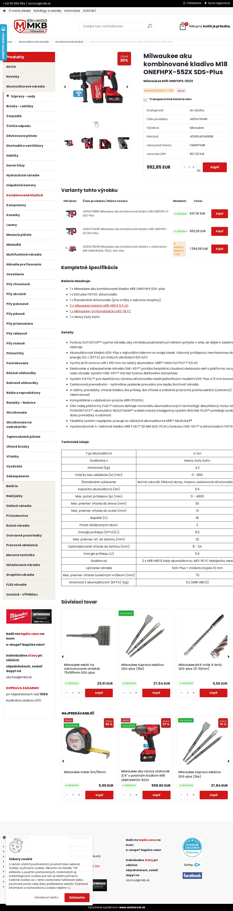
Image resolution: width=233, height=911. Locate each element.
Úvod (8, 42)
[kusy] (189, 167)
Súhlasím (77, 897)
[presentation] (65, 87)
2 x (99, 305)
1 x (100, 311)
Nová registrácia (219, 3)
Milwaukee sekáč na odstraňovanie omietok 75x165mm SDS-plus (82, 669)
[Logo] (29, 26)
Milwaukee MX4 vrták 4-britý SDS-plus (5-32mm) (200, 667)
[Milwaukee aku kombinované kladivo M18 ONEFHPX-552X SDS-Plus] (96, 87)
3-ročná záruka (20, 11)
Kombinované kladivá (69, 42)
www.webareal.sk (132, 907)
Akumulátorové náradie (34, 42)
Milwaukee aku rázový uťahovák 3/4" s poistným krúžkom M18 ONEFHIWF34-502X (145, 775)
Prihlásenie (194, 3)
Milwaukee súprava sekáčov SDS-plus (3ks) (142, 667)
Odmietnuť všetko (46, 897)
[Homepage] (4, 11)
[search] (150, 27)
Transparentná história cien (167, 99)
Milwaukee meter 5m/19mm (85, 772)
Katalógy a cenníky (47, 11)
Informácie (72, 11)
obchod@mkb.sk (19, 677)
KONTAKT (89, 11)
